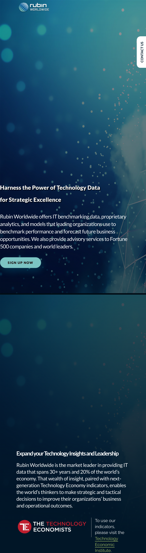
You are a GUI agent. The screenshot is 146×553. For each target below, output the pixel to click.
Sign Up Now (20, 263)
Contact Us (142, 52)
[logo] (34, 7)
